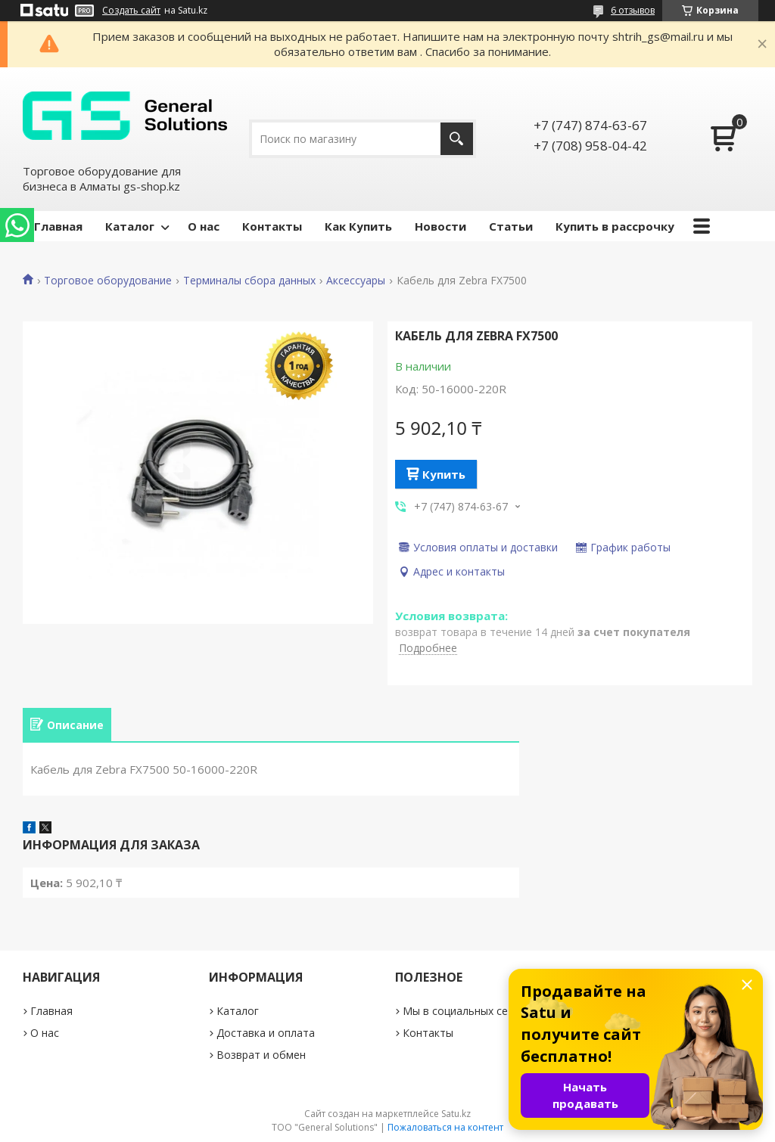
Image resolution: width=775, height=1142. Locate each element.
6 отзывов (633, 10)
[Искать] (456, 139)
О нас (203, 226)
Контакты (272, 226)
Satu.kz (456, 1113)
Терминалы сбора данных (249, 280)
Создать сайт (131, 10)
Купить (443, 474)
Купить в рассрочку (615, 226)
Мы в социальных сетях (464, 1011)
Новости (440, 226)
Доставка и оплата (265, 1033)
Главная (58, 226)
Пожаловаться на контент (445, 1127)
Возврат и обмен (261, 1054)
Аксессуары (355, 280)
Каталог (129, 226)
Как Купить (358, 226)
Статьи (511, 226)
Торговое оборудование (108, 280)
